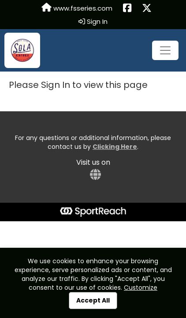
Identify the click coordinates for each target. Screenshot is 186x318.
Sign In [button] (93, 21)
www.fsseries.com (76, 8)
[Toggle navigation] (165, 50)
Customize (140, 287)
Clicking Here (115, 146)
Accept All (93, 300)
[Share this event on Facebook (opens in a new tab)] (127, 8)
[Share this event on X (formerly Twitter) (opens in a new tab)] (147, 8)
